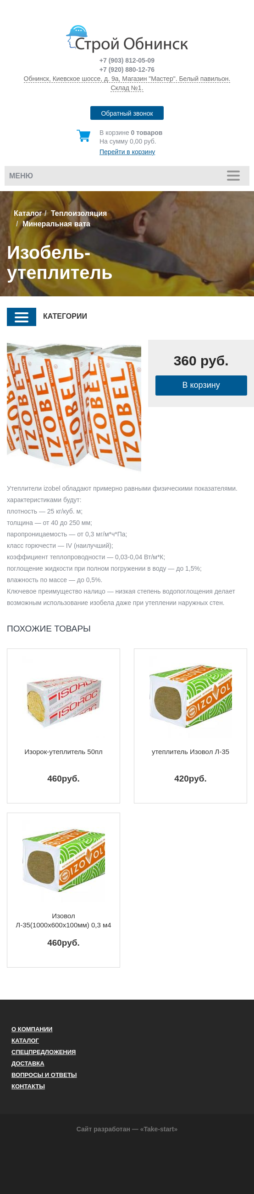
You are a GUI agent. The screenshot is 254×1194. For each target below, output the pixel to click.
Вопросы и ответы (44, 1074)
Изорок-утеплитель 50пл (63, 751)
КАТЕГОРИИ (47, 317)
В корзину (201, 385)
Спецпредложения (43, 1052)
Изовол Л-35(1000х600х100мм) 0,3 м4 (63, 920)
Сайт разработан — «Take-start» (127, 1129)
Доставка (27, 1063)
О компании (31, 1029)
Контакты (28, 1086)
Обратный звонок (127, 113)
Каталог (28, 213)
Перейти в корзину (127, 151)
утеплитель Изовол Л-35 (190, 751)
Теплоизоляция (79, 213)
